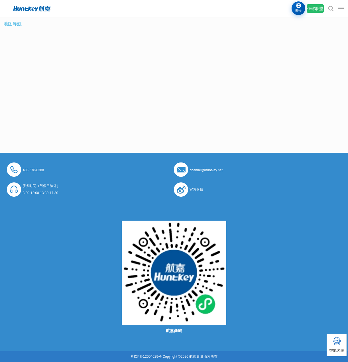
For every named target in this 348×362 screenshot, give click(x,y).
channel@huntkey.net (206, 170)
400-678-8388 (33, 170)
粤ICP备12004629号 (146, 357)
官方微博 (196, 190)
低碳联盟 (315, 8)
